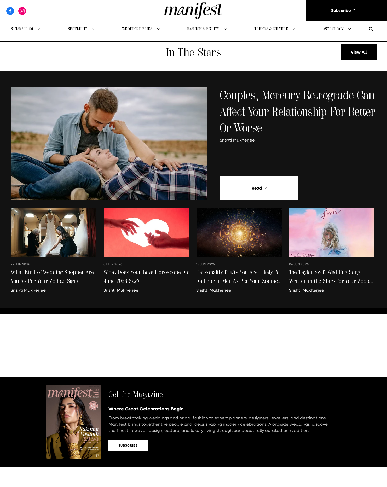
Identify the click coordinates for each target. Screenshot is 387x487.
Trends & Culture (271, 28)
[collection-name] (193, 52)
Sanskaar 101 (22, 28)
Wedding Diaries (137, 28)
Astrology (333, 28)
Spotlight (77, 28)
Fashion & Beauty (203, 28)
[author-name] (238, 140)
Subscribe (128, 445)
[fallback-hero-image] (109, 143)
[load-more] (359, 52)
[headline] (298, 111)
